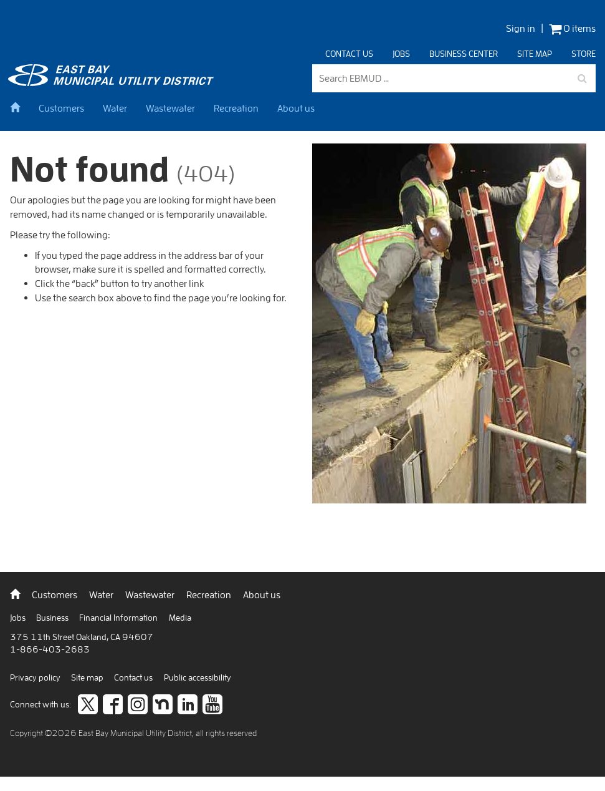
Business (53, 618)
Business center (463, 54)
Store (583, 54)
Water (115, 108)
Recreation (236, 108)
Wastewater (170, 108)
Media (180, 618)
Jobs (401, 54)
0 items (572, 28)
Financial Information (119, 618)
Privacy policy (36, 677)
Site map (534, 54)
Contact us (349, 54)
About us (296, 108)
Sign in (520, 28)
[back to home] (113, 82)
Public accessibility (197, 677)
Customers (61, 108)
